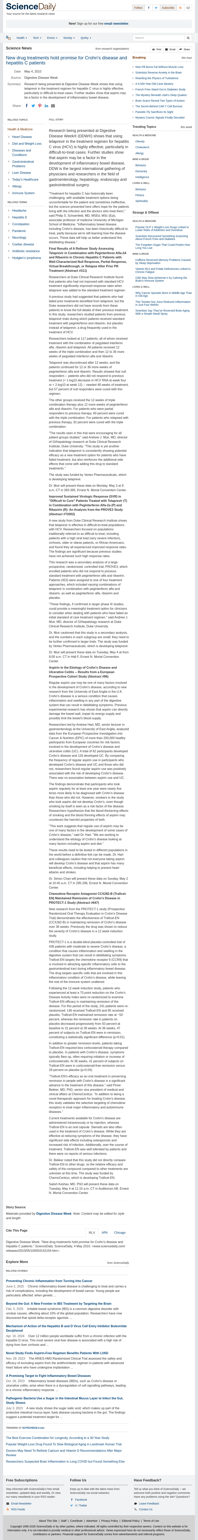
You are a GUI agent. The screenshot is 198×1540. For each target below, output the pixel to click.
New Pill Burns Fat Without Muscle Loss (159, 66)
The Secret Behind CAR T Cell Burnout (158, 106)
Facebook (81, 1499)
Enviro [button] (52, 37)
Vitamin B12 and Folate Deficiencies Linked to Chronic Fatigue (162, 270)
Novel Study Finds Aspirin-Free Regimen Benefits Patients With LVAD (57, 1353)
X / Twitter (81, 1505)
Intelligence (142, 177)
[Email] (53, 105)
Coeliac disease (23, 244)
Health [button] (22, 37)
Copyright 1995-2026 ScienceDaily (31, 1526)
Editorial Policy (131, 1520)
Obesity (139, 141)
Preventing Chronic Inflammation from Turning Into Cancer (49, 1281)
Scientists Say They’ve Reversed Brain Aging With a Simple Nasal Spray (162, 312)
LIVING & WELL (141, 183)
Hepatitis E (19, 217)
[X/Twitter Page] (156, 8)
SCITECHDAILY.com (33, 1428)
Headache (19, 210)
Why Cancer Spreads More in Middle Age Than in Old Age (163, 294)
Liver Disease (21, 172)
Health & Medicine (20, 129)
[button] (156, 49)
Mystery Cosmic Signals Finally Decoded (159, 117)
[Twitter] (33, 105)
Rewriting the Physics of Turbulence (156, 78)
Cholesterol (142, 147)
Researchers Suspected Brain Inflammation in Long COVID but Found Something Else (65, 1461)
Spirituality (141, 201)
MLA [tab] (92, 1232)
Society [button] (69, 37)
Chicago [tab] (120, 1232)
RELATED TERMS (17, 202)
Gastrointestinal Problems (23, 164)
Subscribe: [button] (168, 7)
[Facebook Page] (149, 8)
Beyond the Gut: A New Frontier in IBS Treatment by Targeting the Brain (58, 1303)
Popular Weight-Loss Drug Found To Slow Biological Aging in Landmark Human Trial (64, 1444)
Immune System (23, 193)
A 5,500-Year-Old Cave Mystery (154, 83)
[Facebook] (26, 105)
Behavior (140, 165)
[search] (188, 38)
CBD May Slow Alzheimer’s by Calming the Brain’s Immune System (161, 279)
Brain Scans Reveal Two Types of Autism (160, 100)
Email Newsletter (21, 1503)
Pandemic (19, 231)
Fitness (139, 195)
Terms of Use (151, 1520)
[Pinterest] (40, 105)
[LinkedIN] (46, 105)
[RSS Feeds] (180, 8)
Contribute (76, 1520)
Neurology (19, 237)
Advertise (91, 1520)
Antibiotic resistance (26, 251)
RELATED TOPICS (18, 120)
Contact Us (145, 1509)
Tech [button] (37, 37)
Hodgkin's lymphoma (26, 258)
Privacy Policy (109, 1520)
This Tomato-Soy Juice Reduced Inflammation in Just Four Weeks (162, 303)
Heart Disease (22, 137)
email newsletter (116, 23)
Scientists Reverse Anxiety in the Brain (158, 72)
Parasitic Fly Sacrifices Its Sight (154, 111)
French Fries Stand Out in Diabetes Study (160, 89)
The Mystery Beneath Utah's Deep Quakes (161, 95)
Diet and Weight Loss (27, 143)
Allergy (17, 186)
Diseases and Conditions (21, 153)
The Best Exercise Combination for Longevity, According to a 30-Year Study (57, 1438)
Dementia (141, 171)
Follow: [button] (138, 7)
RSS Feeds (18, 1509)
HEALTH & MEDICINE (144, 135)
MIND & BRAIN (140, 159)
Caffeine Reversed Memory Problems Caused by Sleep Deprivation (162, 261)
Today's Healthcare (25, 179)
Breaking (139, 57)
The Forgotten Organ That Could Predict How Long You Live (162, 246)
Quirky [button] (86, 37)
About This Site (48, 1520)
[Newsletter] (188, 8)
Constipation (20, 224)
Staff (64, 1520)
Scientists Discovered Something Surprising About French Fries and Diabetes (161, 238)
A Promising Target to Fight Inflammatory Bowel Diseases (48, 1375)
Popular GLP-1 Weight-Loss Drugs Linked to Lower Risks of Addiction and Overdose (162, 229)
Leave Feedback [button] (149, 1503)
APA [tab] (105, 1232)
